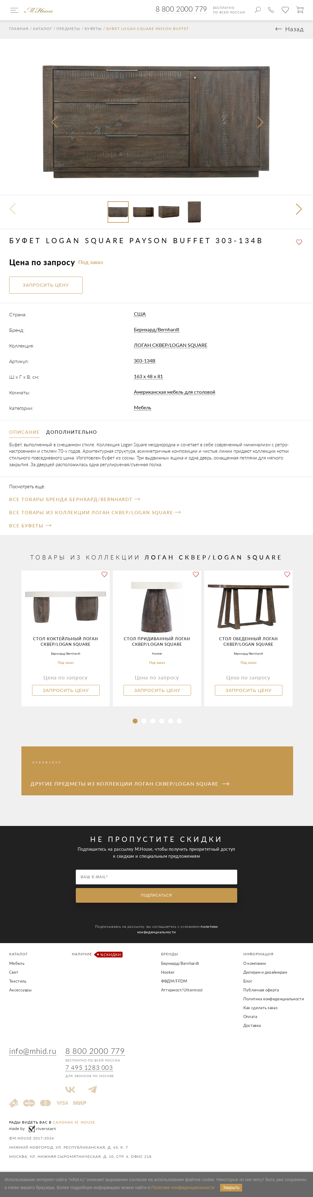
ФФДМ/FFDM (174, 982)
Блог (247, 982)
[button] (300, 211)
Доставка (252, 1026)
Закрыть (231, 1187)
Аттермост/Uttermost (182, 991)
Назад (294, 30)
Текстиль (17, 982)
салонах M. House (74, 1123)
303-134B (144, 362)
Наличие (96, 956)
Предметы (68, 30)
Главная (18, 30)
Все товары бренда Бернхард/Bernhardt (74, 501)
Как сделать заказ (260, 1009)
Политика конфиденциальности (273, 1000)
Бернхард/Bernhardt (156, 331)
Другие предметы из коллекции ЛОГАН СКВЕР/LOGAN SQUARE (130, 785)
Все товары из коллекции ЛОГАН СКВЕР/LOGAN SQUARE (95, 514)
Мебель (142, 409)
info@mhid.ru (32, 1052)
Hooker (168, 973)
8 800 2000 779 (181, 9)
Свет (13, 973)
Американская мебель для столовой (174, 393)
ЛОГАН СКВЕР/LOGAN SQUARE (170, 346)
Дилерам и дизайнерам (265, 973)
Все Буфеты (30, 527)
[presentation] (55, 123)
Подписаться (156, 897)
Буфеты (93, 30)
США (140, 315)
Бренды (169, 955)
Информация (258, 955)
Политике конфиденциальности (182, 1187)
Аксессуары (20, 991)
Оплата (250, 1018)
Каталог (42, 30)
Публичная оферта (261, 991)
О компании (254, 964)
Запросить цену (66, 691)
